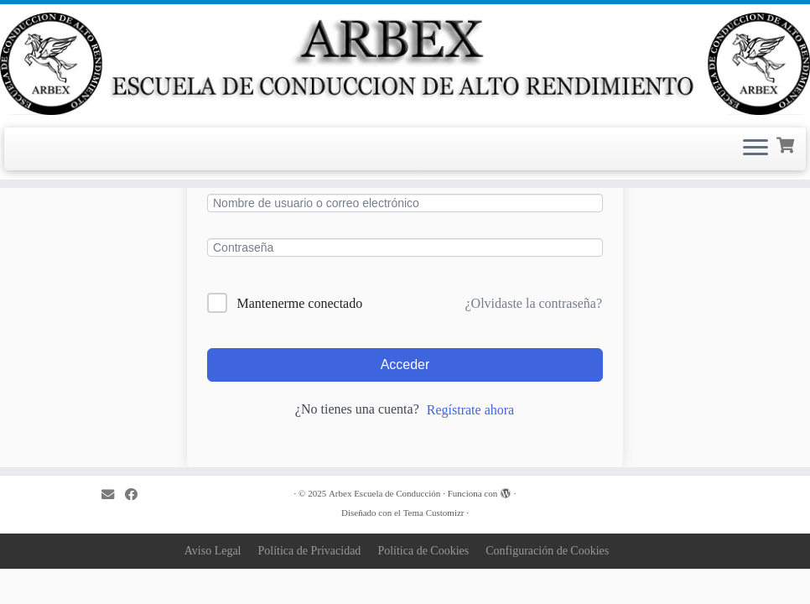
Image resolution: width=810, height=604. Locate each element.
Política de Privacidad (309, 550)
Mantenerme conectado (300, 303)
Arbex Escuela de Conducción (384, 493)
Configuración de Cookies (547, 550)
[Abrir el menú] (755, 149)
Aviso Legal (212, 550)
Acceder (405, 364)
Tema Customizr (434, 513)
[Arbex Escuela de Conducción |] (405, 64)
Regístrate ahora (470, 410)
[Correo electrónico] (113, 494)
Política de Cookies (423, 550)
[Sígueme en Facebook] (136, 494)
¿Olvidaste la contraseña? (533, 303)
